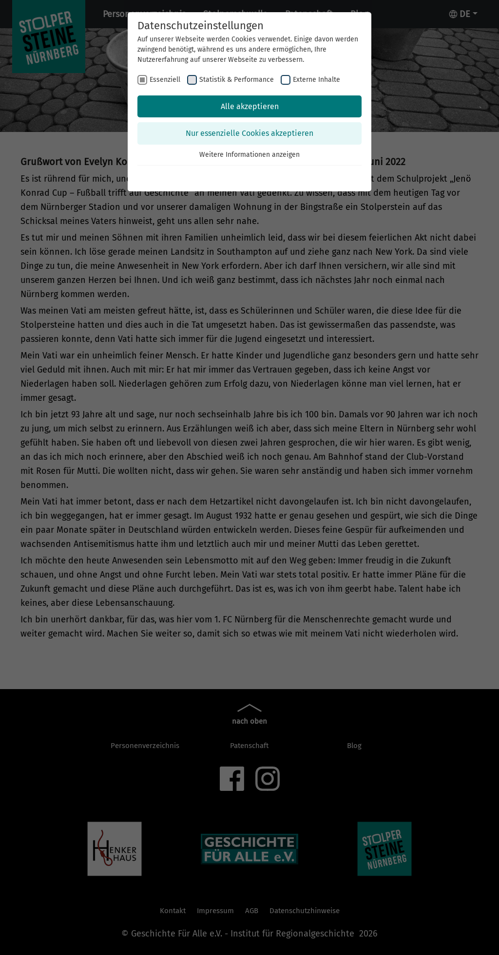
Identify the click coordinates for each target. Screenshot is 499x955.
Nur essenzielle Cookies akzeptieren (249, 133)
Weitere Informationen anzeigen (249, 154)
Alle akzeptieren (250, 106)
